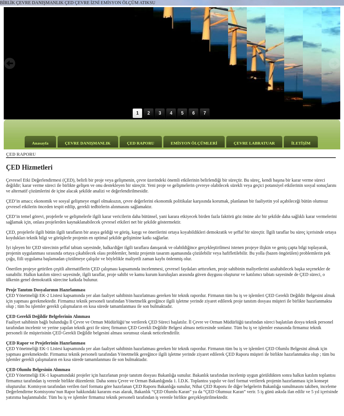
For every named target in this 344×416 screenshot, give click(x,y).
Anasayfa (40, 143)
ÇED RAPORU (140, 143)
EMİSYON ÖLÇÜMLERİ (194, 143)
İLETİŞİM (300, 143)
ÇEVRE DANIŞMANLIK (88, 143)
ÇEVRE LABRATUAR (254, 143)
